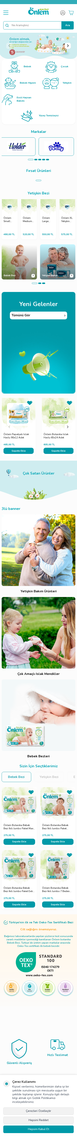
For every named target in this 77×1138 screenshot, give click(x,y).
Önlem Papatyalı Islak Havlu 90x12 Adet (16, 436)
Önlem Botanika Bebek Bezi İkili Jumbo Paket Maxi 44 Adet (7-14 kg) (18, 827)
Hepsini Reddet (38, 1120)
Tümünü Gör (38, 315)
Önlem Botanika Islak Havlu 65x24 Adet (56, 436)
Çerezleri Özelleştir (38, 1111)
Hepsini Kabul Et (38, 1129)
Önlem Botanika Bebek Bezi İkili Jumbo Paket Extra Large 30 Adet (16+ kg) (18, 889)
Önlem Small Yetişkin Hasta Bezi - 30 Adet (8, 219)
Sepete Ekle (18, 450)
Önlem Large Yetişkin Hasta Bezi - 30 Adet (47, 219)
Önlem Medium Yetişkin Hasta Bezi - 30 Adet (28, 219)
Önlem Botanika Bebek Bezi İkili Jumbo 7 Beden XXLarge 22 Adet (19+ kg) (56, 889)
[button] (9, 46)
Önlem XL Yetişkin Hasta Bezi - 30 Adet (66, 219)
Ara (67, 25)
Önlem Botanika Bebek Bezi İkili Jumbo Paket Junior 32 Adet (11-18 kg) (56, 827)
